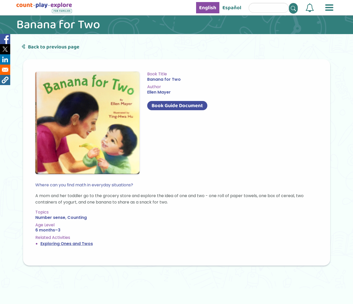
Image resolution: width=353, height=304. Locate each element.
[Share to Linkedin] (5, 59)
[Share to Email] (5, 70)
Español (231, 8)
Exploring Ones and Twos (66, 244)
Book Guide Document (177, 106)
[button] (310, 7)
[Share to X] (5, 49)
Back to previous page (49, 47)
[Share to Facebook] (5, 39)
